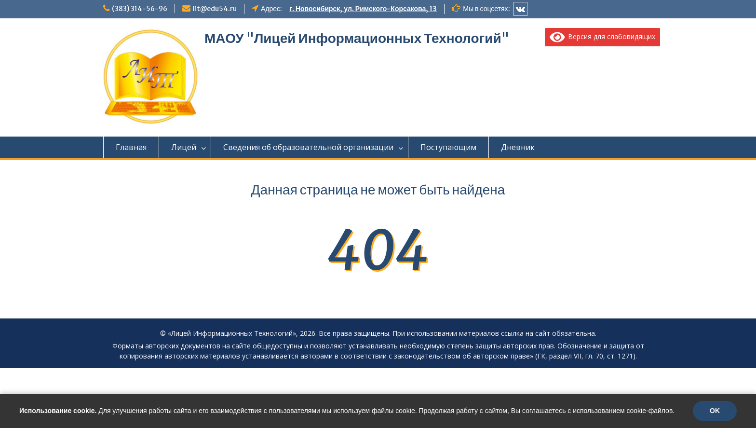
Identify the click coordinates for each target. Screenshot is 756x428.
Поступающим (448, 147)
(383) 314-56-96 (139, 8)
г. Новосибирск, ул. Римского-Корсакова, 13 (363, 8)
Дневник (518, 147)
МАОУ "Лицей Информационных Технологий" (356, 38)
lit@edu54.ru (215, 8)
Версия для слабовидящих (603, 36)
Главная (131, 147)
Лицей (183, 147)
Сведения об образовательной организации (308, 147)
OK (715, 410)
